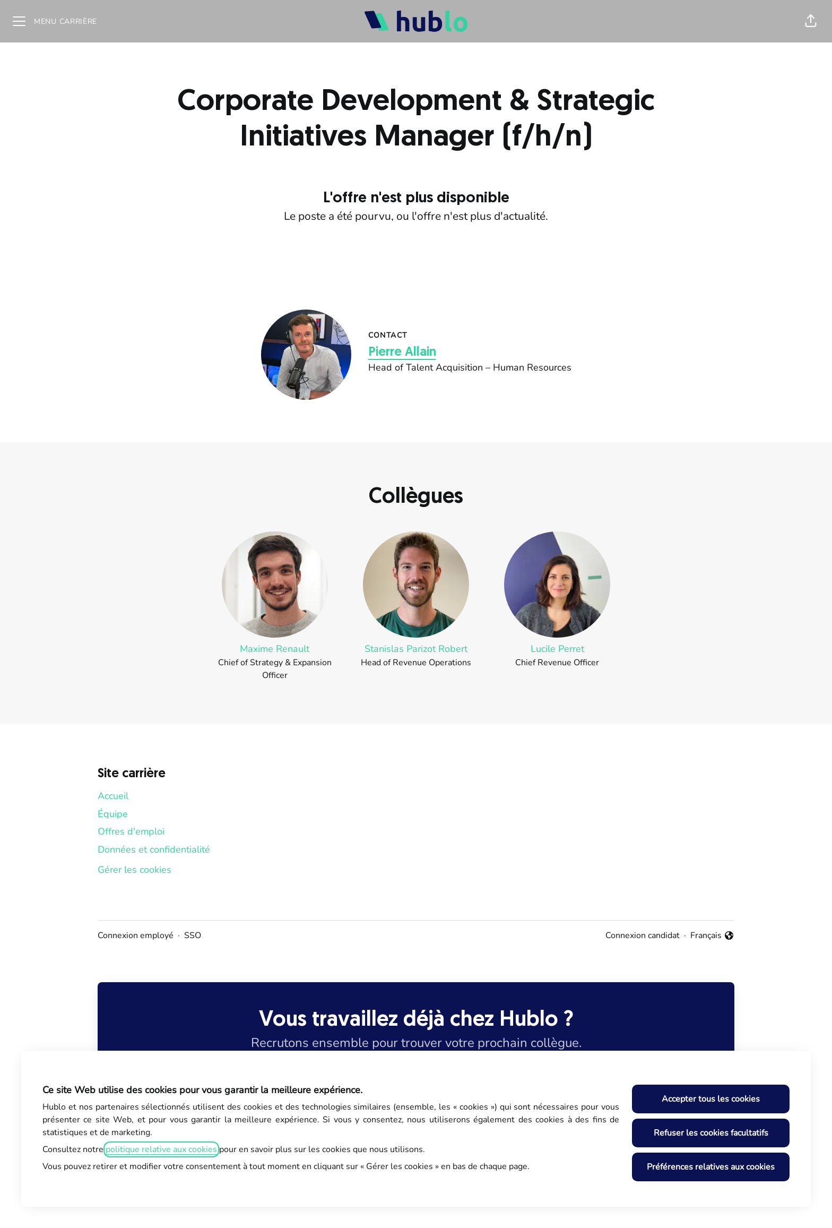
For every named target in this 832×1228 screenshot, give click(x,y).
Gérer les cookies (134, 869)
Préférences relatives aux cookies (711, 1167)
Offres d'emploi (131, 831)
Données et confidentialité (154, 849)
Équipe (113, 814)
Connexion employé (136, 935)
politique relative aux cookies (161, 1149)
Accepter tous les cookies (711, 1099)
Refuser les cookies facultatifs (711, 1133)
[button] (811, 21)
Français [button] (712, 936)
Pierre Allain (402, 352)
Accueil (113, 795)
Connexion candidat (642, 935)
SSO (192, 935)
